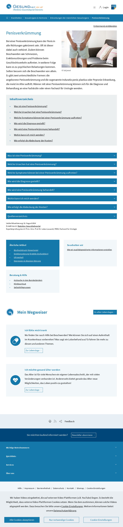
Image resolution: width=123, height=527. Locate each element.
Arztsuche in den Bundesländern (28, 281)
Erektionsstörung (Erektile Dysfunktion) (31, 255)
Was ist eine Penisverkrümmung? (30, 107)
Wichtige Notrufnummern (61, 449)
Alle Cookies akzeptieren (22, 519)
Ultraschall (18, 258)
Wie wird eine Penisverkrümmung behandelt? (37, 130)
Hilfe (20, 489)
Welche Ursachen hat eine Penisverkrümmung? (38, 113)
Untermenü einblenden (105, 27)
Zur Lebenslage (34, 351)
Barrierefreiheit (43, 489)
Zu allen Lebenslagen (105, 313)
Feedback (69, 422)
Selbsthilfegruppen (22, 288)
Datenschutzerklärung (64, 510)
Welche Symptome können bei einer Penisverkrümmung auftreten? (48, 119)
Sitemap (80, 489)
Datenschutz (58, 489)
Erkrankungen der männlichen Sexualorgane (69, 19)
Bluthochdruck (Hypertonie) (26, 251)
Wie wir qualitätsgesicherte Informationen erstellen (89, 251)
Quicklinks (61, 457)
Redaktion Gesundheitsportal (29, 227)
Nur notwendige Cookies (61, 519)
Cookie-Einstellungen (72, 506)
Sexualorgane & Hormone (36, 19)
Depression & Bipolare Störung (27, 262)
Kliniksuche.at (20, 285)
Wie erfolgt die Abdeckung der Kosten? (33, 141)
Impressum (29, 489)
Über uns (61, 474)
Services (61, 466)
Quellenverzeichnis (62, 217)
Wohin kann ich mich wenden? (29, 136)
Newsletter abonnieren (83, 436)
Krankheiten (16, 19)
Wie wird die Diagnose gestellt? (29, 124)
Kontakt (70, 489)
